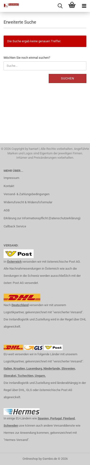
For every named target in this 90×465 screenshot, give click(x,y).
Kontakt (9, 186)
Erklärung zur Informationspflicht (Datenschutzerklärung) (42, 218)
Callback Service (15, 226)
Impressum (11, 178)
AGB (7, 210)
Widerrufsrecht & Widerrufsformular (28, 202)
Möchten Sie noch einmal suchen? (27, 57)
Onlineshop (30, 458)
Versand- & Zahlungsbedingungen (26, 194)
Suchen (67, 78)
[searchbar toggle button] (60, 6)
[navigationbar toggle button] (84, 6)
